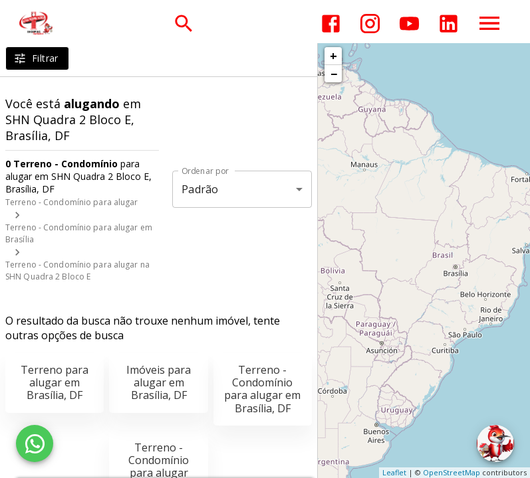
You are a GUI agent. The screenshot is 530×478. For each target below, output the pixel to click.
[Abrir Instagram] (370, 23)
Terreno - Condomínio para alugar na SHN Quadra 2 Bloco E (77, 270)
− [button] (334, 74)
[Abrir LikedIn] (448, 23)
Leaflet (394, 472)
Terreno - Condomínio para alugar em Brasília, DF (262, 389)
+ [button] (333, 56)
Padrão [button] (200, 189)
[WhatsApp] (34, 443)
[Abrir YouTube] (409, 23)
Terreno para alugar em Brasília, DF (54, 382)
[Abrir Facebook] (330, 23)
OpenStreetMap (451, 472)
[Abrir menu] (489, 23)
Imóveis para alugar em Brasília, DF (158, 382)
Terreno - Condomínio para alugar (71, 202)
